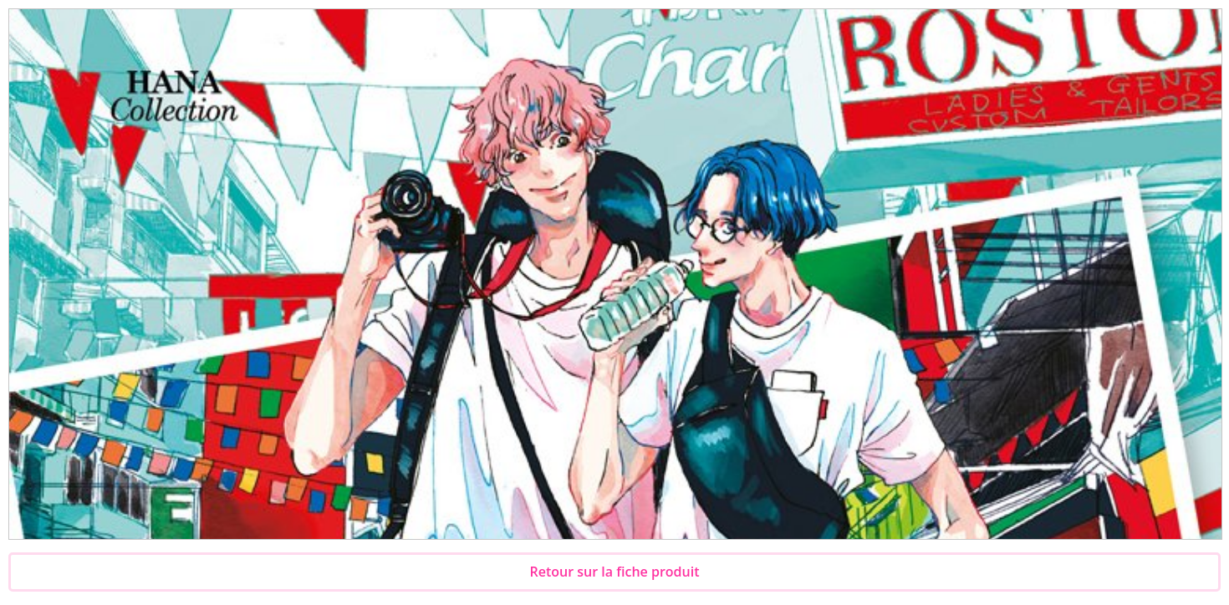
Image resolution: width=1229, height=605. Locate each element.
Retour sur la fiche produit (615, 571)
